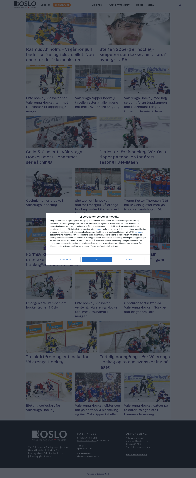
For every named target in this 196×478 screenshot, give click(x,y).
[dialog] (98, 239)
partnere (98, 229)
